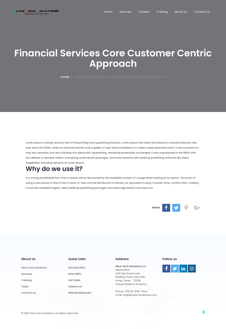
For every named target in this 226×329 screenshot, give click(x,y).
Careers (143, 12)
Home (108, 12)
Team (25, 286)
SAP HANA (74, 280)
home (65, 77)
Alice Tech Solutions (34, 267)
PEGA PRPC (75, 274)
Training (162, 12)
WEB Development (79, 293)
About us (181, 12)
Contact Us (202, 12)
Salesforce (75, 286)
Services (125, 12)
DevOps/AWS (76, 267)
